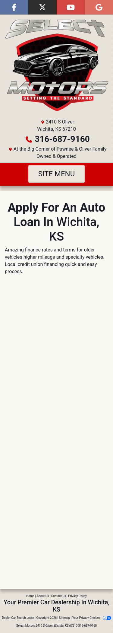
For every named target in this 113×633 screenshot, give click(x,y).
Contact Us (58, 596)
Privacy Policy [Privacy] (77, 596)
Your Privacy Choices (91, 617)
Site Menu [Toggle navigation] (56, 174)
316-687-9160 (62, 139)
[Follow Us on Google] (99, 7)
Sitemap (64, 617)
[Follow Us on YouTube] (71, 7)
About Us (43, 596)
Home (30, 596)
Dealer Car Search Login (18, 617)
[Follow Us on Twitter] (42, 7)
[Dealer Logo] (56, 65)
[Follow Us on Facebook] (14, 7)
